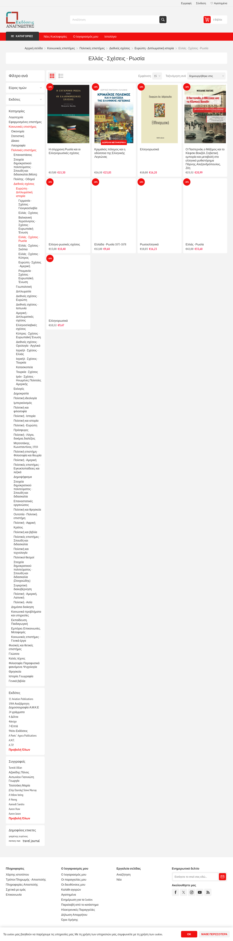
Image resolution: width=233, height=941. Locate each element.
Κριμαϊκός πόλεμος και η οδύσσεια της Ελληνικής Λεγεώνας (109, 153)
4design (13, 721)
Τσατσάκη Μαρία (19, 785)
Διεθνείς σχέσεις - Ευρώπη (27, 298)
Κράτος (18, 527)
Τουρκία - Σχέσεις (27, 372)
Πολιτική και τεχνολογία (21, 550)
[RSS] (207, 892)
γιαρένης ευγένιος (18, 836)
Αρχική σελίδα (34, 48)
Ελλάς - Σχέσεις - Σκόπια (28, 247)
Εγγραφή (186, 3)
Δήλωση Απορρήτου (74, 915)
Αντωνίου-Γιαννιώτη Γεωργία (21, 779)
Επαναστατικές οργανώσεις (23, 503)
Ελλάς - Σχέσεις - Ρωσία (28, 239)
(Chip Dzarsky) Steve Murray (23, 790)
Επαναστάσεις (23, 155)
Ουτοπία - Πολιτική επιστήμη (25, 516)
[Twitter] (183, 892)
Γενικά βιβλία (17, 681)
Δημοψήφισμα (23, 477)
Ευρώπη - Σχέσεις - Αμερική (29, 264)
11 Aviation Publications (21, 699)
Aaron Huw (14, 809)
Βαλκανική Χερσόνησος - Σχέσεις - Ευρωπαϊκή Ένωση (27, 225)
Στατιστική (17, 136)
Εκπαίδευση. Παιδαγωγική (19, 622)
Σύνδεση (201, 3)
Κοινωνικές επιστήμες (22, 126)
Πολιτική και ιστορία (26, 420)
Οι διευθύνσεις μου (73, 884)
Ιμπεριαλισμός (23, 403)
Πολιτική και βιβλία (25, 532)
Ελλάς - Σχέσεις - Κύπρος (28, 256)
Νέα (119, 879)
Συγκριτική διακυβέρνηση (23, 587)
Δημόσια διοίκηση (22, 607)
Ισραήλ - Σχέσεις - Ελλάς (27, 352)
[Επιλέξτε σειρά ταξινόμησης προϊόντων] (206, 76)
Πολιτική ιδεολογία (25, 398)
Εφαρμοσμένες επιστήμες (25, 122)
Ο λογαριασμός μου (85, 36)
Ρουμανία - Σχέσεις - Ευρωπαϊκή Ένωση (25, 276)
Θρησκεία (15, 671)
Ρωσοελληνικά (149, 244)
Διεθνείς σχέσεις (24, 184)
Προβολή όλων (19, 749)
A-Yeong (13, 799)
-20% (50, 182)
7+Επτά (13, 726)
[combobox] (115, 19)
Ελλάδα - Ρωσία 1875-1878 (110, 244)
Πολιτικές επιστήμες (23, 150)
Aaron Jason (15, 813)
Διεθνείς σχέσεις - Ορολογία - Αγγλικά (28, 343)
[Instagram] (191, 892)
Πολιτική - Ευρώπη (25, 425)
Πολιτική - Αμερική (25, 460)
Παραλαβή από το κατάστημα (80, 904)
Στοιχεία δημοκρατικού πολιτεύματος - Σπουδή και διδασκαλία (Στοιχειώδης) (23, 571)
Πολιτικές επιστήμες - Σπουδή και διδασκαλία (27, 540)
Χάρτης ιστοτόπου (17, 874)
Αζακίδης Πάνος (19, 772)
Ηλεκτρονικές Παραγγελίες (78, 910)
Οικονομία (17, 131)
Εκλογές (19, 389)
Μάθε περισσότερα (214, 934)
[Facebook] (175, 892)
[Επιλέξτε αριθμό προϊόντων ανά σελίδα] (157, 76)
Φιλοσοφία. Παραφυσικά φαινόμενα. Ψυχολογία (24, 665)
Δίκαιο (15, 141)
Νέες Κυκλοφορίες (55, 36)
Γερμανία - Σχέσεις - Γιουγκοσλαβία (27, 204)
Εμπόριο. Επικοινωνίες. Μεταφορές (25, 630)
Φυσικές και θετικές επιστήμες (21, 647)
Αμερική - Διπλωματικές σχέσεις (25, 316)
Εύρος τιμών (18, 88)
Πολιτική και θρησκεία (27, 509)
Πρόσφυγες (21, 430)
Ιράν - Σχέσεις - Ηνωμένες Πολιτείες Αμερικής (28, 380)
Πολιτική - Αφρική (24, 523)
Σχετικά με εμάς (16, 889)
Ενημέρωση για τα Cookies (77, 899)
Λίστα (61, 76)
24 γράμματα (17, 712)
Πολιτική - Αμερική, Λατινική (25, 595)
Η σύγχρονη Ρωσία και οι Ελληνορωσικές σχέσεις (64, 151)
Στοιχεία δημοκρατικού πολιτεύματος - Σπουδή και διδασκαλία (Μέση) (25, 167)
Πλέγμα (52, 76)
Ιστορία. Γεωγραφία (21, 676)
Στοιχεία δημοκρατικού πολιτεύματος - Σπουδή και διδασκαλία (23, 489)
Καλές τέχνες (17, 658)
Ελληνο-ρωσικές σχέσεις (64, 244)
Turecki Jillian (15, 767)
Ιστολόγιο (110, 36)
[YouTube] (199, 892)
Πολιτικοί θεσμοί (24, 557)
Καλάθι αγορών (71, 889)
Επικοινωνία (14, 894)
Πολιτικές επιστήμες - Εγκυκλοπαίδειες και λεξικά (27, 468)
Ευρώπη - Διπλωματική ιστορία (24, 192)
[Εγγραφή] (195, 876)
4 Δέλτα (13, 717)
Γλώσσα (14, 654)
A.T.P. (11, 745)
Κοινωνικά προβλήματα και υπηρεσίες (26, 613)
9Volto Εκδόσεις (18, 731)
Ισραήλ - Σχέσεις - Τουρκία (27, 360)
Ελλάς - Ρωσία (195, 244)
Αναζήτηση (162, 19)
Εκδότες (14, 99)
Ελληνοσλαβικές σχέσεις (26, 327)
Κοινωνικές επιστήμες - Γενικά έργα (25, 638)
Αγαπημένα (68, 894)
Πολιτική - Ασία (23, 602)
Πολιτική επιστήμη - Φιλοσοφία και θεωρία (27, 453)
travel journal (31, 840)
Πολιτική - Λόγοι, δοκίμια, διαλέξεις (24, 436)
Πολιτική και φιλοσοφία (21, 409)
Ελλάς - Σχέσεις (28, 213)
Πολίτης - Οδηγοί (24, 179)
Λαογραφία (18, 145)
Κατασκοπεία (24, 367)
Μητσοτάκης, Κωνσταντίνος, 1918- (26, 445)
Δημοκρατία (21, 393)
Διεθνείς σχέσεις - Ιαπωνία (27, 306)
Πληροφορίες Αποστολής (22, 884)
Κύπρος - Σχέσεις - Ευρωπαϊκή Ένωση (28, 335)
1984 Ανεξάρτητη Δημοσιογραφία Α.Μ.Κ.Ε (24, 705)
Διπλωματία (23, 291)
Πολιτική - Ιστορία (24, 416)
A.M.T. (12, 740)
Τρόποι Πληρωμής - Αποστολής (26, 879)
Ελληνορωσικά (149, 149)
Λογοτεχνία (16, 117)
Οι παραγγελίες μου (73, 879)
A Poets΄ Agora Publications (23, 735)
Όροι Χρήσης (69, 920)
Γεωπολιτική (24, 287)
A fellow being (16, 795)
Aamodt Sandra (16, 804)
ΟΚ (189, 934)
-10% (50, 87)
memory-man (14, 840)
